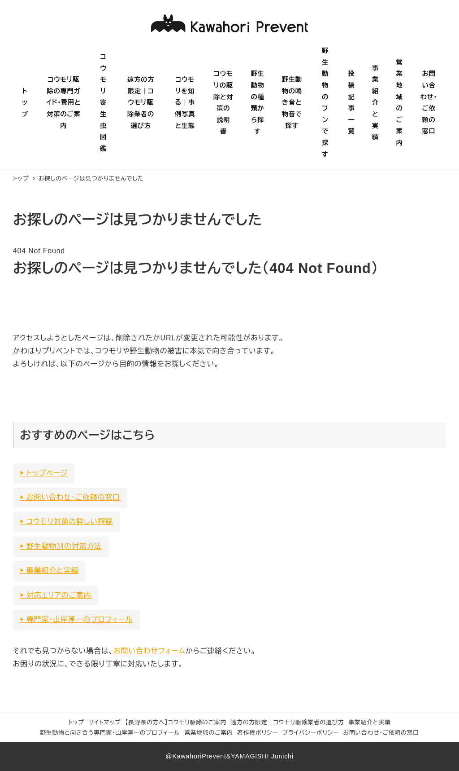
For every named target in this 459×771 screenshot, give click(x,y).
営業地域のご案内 (208, 732)
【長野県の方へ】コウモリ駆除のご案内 (175, 722)
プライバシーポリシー (310, 732)
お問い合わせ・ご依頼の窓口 (381, 732)
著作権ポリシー (257, 732)
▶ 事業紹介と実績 (49, 570)
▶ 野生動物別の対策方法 (61, 546)
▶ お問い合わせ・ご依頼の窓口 (70, 497)
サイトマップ (104, 722)
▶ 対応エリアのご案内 (55, 595)
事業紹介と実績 (370, 722)
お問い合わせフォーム (149, 651)
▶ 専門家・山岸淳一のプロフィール (76, 619)
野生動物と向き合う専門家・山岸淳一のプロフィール (110, 732)
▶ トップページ (44, 473)
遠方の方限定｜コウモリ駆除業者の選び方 (287, 722)
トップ (76, 722)
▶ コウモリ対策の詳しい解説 (66, 521)
